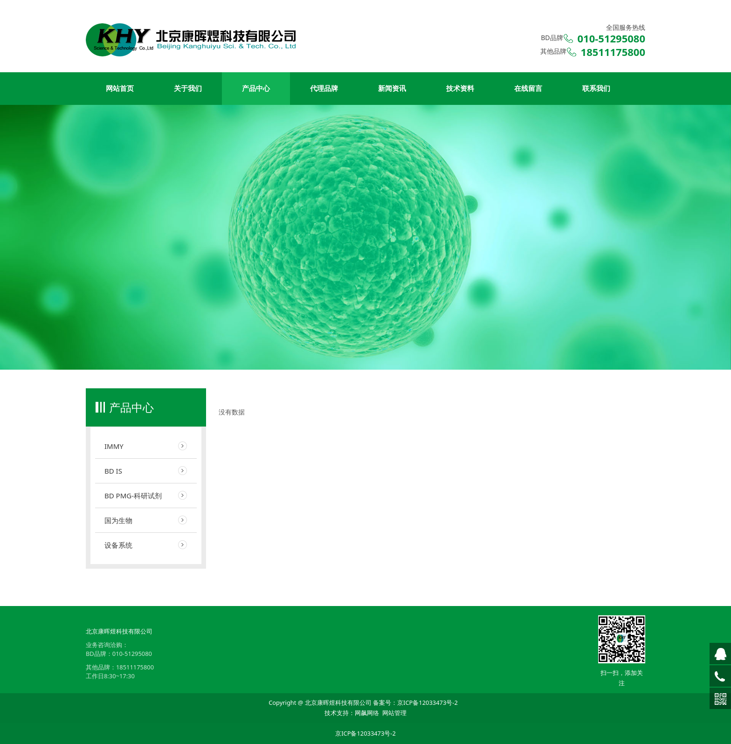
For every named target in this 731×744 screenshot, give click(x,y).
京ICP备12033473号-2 (427, 702)
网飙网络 (367, 713)
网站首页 (120, 88)
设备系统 (118, 545)
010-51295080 (132, 653)
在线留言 (528, 88)
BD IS (113, 470)
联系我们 (596, 88)
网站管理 (394, 713)
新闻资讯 (392, 88)
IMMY (114, 446)
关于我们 (188, 88)
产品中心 (256, 88)
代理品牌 (324, 88)
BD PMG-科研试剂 (133, 495)
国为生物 (118, 520)
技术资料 (460, 88)
